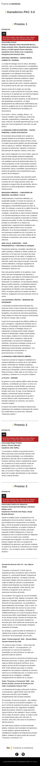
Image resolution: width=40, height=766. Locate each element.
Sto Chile (33, 761)
